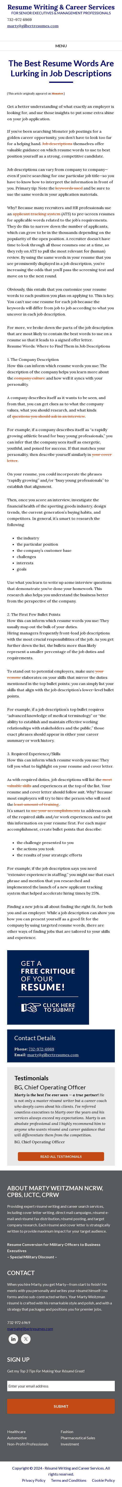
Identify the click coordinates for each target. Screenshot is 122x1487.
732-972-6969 (41, 1049)
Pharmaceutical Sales (78, 1437)
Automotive (17, 1437)
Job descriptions (57, 143)
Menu (61, 45)
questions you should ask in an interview (48, 416)
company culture (29, 378)
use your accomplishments (55, 810)
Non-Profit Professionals (27, 1444)
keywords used (69, 188)
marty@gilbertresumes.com (32, 25)
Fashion (67, 1431)
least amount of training (36, 804)
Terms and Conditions (68, 1480)
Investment (70, 1444)
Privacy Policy (33, 1480)
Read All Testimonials (61, 1157)
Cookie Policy (103, 1480)
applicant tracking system (36, 213)
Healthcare (16, 1431)
